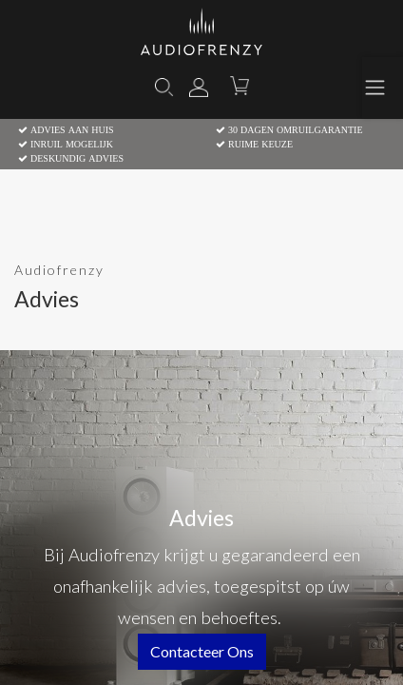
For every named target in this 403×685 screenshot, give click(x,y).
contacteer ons (202, 651)
